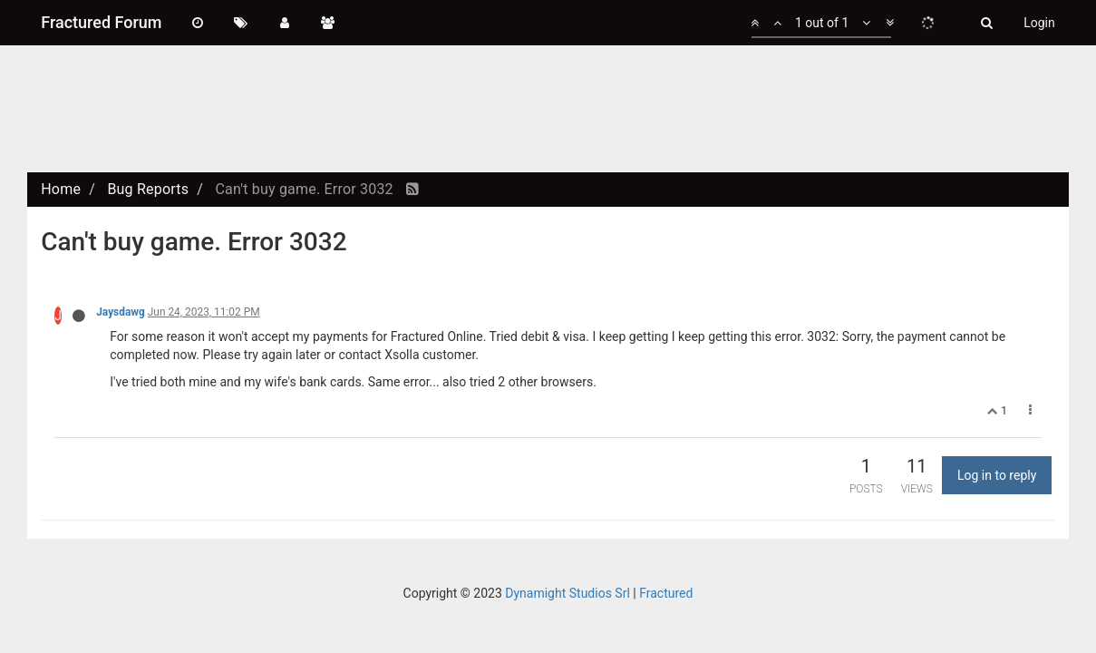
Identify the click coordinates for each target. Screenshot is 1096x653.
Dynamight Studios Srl (567, 593)
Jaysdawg (120, 312)
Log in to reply (996, 475)
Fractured (666, 593)
